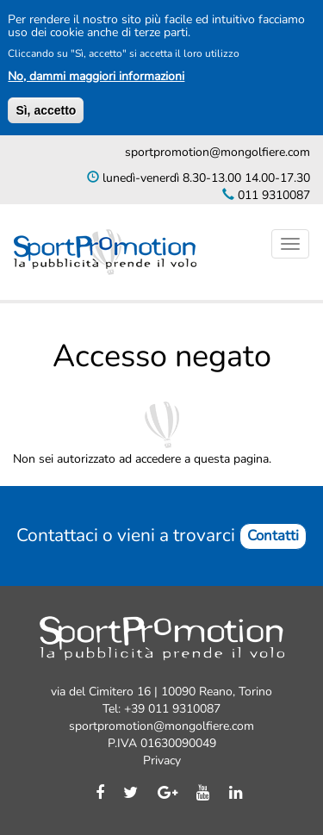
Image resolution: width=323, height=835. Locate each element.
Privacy (162, 760)
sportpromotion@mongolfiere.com (217, 152)
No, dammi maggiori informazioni (96, 76)
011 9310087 (272, 195)
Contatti (273, 535)
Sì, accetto (46, 110)
